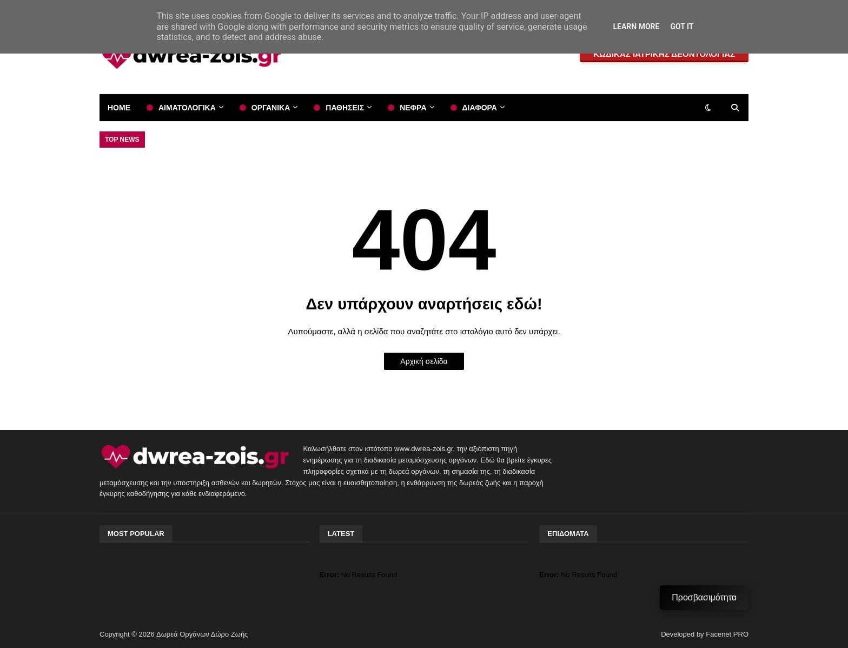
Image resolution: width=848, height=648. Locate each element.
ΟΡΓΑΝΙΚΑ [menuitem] (270, 107)
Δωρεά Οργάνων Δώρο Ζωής (202, 634)
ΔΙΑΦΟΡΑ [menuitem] (479, 107)
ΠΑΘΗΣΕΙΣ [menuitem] (345, 107)
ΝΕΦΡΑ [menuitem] (413, 107)
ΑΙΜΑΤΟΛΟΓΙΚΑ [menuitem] (187, 107)
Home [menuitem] (119, 107)
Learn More (636, 26)
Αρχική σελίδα (423, 361)
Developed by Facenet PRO (704, 634)
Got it (681, 26)
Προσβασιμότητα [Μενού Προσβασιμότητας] (704, 597)
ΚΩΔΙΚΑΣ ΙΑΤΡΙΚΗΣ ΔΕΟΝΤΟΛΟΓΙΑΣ (664, 53)
